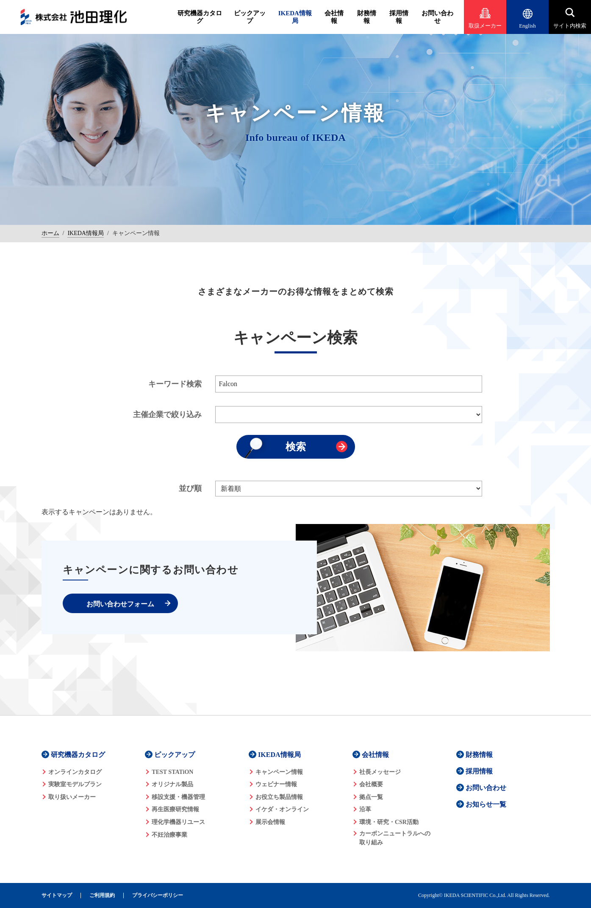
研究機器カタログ (200, 17)
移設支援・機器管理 (178, 797)
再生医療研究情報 (175, 809)
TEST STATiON (172, 772)
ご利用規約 (102, 895)
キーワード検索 (175, 384)
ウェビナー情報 (276, 784)
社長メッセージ (380, 772)
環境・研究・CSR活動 (389, 822)
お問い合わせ (437, 17)
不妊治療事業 (169, 835)
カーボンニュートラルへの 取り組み (394, 838)
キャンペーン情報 (279, 772)
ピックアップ (250, 17)
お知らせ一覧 (486, 804)
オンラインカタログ (75, 772)
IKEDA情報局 (295, 17)
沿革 (365, 809)
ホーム (50, 233)
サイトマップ (57, 895)
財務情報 (366, 17)
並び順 (190, 488)
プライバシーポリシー (157, 895)
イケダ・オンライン (282, 809)
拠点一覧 (371, 797)
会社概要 (371, 784)
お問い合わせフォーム (120, 604)
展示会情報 (270, 822)
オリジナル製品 (172, 784)
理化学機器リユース (178, 822)
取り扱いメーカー (72, 797)
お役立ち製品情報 (279, 797)
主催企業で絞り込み (167, 414)
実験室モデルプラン (75, 784)
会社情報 (334, 17)
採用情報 (398, 17)
